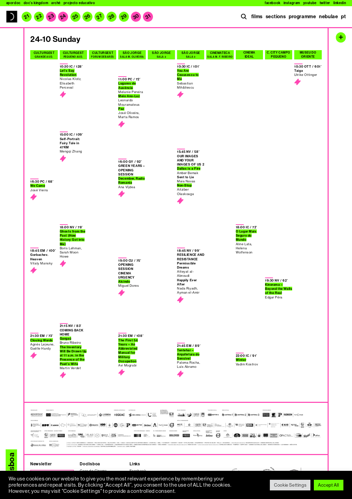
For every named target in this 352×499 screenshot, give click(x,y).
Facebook (272, 3)
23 (51, 16)
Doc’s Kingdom (36, 3)
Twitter (325, 3)
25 (75, 16)
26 (87, 16)
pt (343, 16)
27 (100, 16)
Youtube (310, 3)
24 (63, 16)
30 (136, 16)
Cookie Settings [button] (290, 485)
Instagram (292, 3)
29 (124, 16)
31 (148, 17)
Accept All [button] (328, 485)
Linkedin (339, 3)
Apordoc (13, 3)
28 (112, 16)
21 (27, 17)
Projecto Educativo (79, 3)
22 (39, 16)
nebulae (328, 16)
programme (302, 16)
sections (276, 16)
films (257, 16)
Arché (55, 3)
